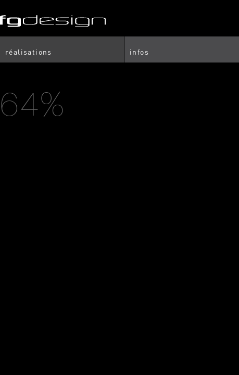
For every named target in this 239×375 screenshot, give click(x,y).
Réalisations (28, 51)
